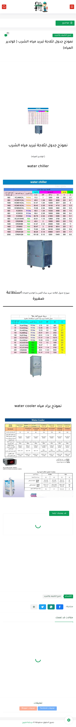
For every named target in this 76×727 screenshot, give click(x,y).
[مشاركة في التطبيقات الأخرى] (33, 606)
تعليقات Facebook (47, 708)
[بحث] (4, 7)
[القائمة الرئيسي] (72, 7)
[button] (59, 606)
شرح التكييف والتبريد (62, 35)
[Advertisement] (38, 85)
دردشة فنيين (27, 723)
